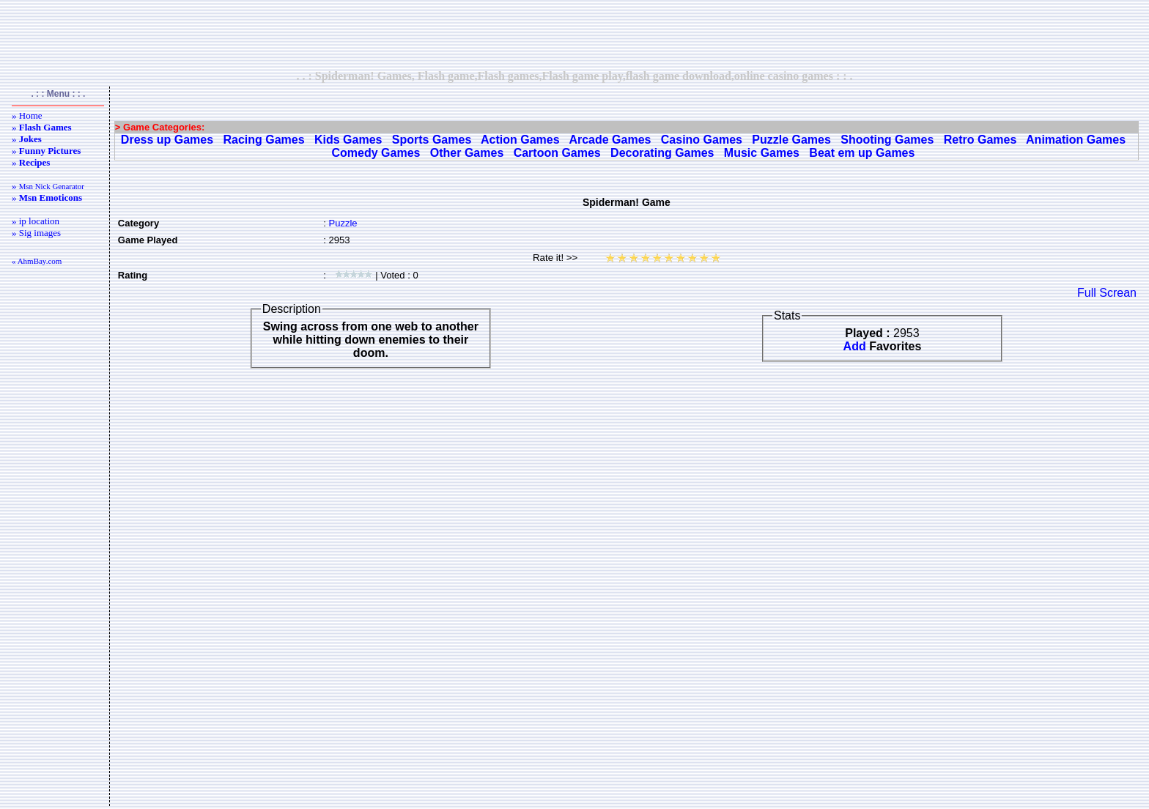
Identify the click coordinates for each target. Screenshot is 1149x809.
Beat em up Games (862, 153)
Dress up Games (167, 139)
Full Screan (1107, 293)
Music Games (761, 153)
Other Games (466, 153)
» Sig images (36, 232)
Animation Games (1076, 139)
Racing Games (263, 139)
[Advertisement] (574, 34)
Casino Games (701, 139)
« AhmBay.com (37, 260)
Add (854, 346)
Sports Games (431, 139)
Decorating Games (662, 153)
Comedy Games (376, 153)
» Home (27, 115)
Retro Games (980, 139)
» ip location (35, 220)
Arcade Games (610, 139)
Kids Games (348, 139)
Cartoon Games (557, 153)
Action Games (520, 139)
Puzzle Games (791, 139)
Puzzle (342, 223)
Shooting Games (887, 139)
